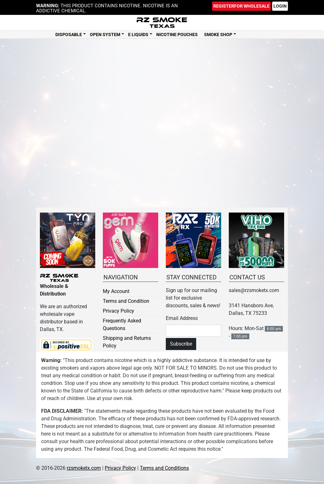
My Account (116, 291)
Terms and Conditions (164, 468)
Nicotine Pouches (177, 35)
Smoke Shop (218, 35)
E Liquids (138, 35)
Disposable (68, 35)
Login (280, 6)
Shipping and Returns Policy (127, 342)
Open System (105, 35)
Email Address (182, 318)
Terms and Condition (126, 301)
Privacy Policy (118, 311)
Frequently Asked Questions (122, 324)
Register (241, 6)
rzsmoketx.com (84, 468)
